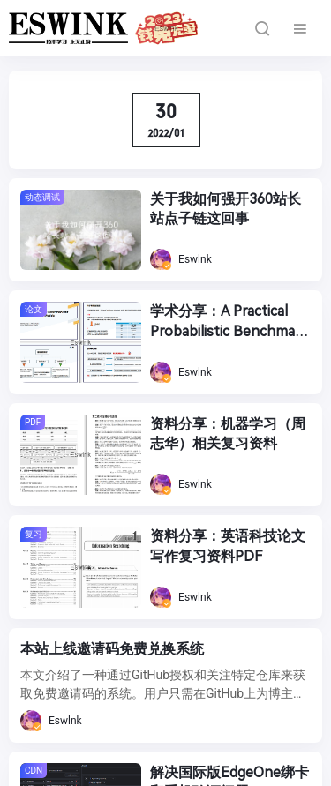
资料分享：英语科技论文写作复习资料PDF (227, 546)
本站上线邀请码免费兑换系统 (112, 648)
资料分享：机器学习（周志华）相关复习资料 (227, 433)
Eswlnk (181, 259)
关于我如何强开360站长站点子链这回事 (225, 209)
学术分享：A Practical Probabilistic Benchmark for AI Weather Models (229, 322)
